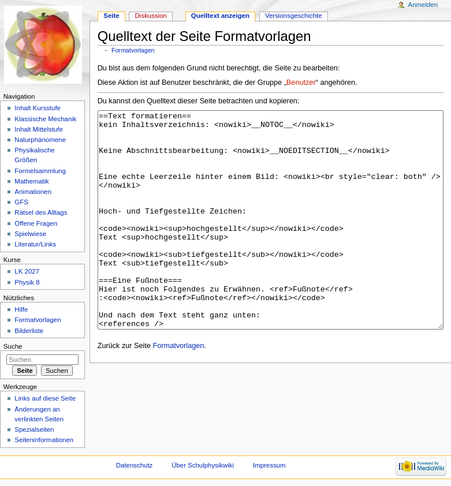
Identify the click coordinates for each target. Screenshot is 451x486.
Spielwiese (30, 233)
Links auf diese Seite (45, 398)
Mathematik (31, 181)
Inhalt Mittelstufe (38, 129)
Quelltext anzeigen (220, 15)
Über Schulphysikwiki (203, 465)
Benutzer (301, 82)
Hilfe (21, 309)
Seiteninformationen (43, 439)
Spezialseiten (34, 429)
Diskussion (151, 15)
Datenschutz (134, 465)
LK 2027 (26, 271)
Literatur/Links (35, 244)
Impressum (269, 465)
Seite (111, 15)
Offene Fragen (35, 223)
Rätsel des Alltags (40, 212)
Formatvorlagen (133, 50)
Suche (13, 346)
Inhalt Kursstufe (37, 107)
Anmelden (423, 4)
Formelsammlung (39, 170)
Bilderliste (28, 330)
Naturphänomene (40, 139)
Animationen (32, 191)
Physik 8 (26, 282)
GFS (21, 202)
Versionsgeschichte (293, 15)
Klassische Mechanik (45, 118)
